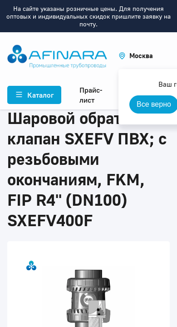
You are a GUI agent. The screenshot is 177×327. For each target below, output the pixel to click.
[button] (135, 55)
